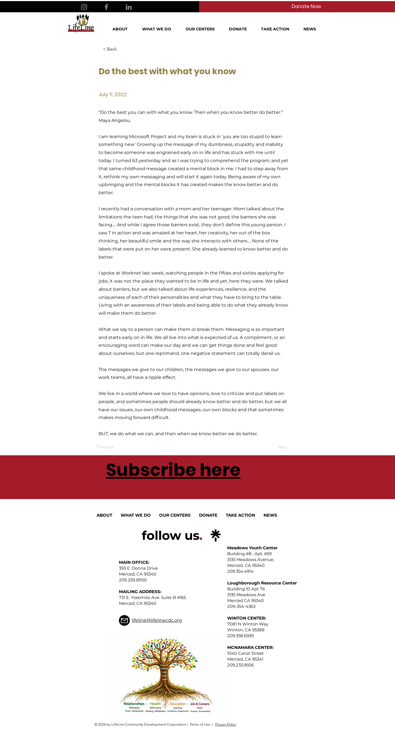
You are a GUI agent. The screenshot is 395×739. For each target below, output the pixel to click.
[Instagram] (84, 7)
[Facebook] (106, 7)
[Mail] (124, 620)
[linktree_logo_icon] (216, 535)
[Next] (273, 446)
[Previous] (115, 446)
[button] (123, 29)
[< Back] (121, 49)
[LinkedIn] (129, 7)
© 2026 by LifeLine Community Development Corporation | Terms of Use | (153, 724)
